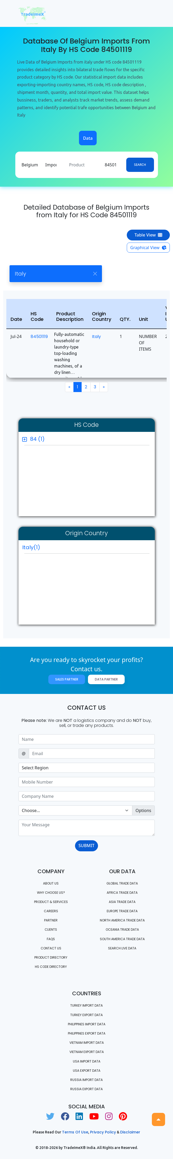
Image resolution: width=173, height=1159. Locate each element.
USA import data (86, 1061)
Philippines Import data (86, 1024)
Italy (96, 337)
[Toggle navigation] (147, 13)
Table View (148, 235)
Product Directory (50, 957)
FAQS (51, 939)
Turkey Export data (86, 1015)
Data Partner (106, 679)
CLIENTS (51, 929)
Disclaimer (130, 1132)
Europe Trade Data (122, 911)
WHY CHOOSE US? (51, 892)
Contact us (51, 948)
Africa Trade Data (122, 892)
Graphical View (148, 247)
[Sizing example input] (86, 739)
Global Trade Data (122, 883)
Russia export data (86, 1089)
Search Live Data (122, 948)
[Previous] (69, 387)
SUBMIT (86, 845)
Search (140, 164)
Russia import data (86, 1080)
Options (143, 810)
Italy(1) (31, 547)
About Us (51, 883)
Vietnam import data (86, 1042)
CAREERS (51, 911)
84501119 (39, 337)
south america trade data (122, 939)
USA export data (86, 1070)
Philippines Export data (86, 1033)
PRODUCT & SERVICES (51, 902)
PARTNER (51, 920)
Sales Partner (66, 679)
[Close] (95, 274)
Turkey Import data (86, 1005)
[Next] (103, 387)
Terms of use (75, 1132)
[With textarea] (86, 828)
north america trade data (122, 920)
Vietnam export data (86, 1052)
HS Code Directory (51, 966)
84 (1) (37, 439)
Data (87, 138)
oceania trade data (122, 929)
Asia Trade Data (122, 902)
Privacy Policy (103, 1132)
